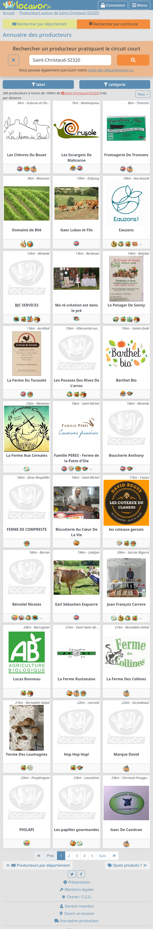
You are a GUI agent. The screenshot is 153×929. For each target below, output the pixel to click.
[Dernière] (114, 855)
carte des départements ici (110, 70)
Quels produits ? (127, 865)
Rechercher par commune (113, 23)
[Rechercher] (133, 60)
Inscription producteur (76, 920)
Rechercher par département (39, 23)
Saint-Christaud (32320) (80, 93)
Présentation (76, 882)
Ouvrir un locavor (76, 913)
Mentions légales (76, 889)
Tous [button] (141, 94)
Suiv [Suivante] (102, 855)
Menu (139, 5)
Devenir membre (76, 906)
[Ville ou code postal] (70, 60)
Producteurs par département (38, 865)
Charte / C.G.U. (76, 896)
